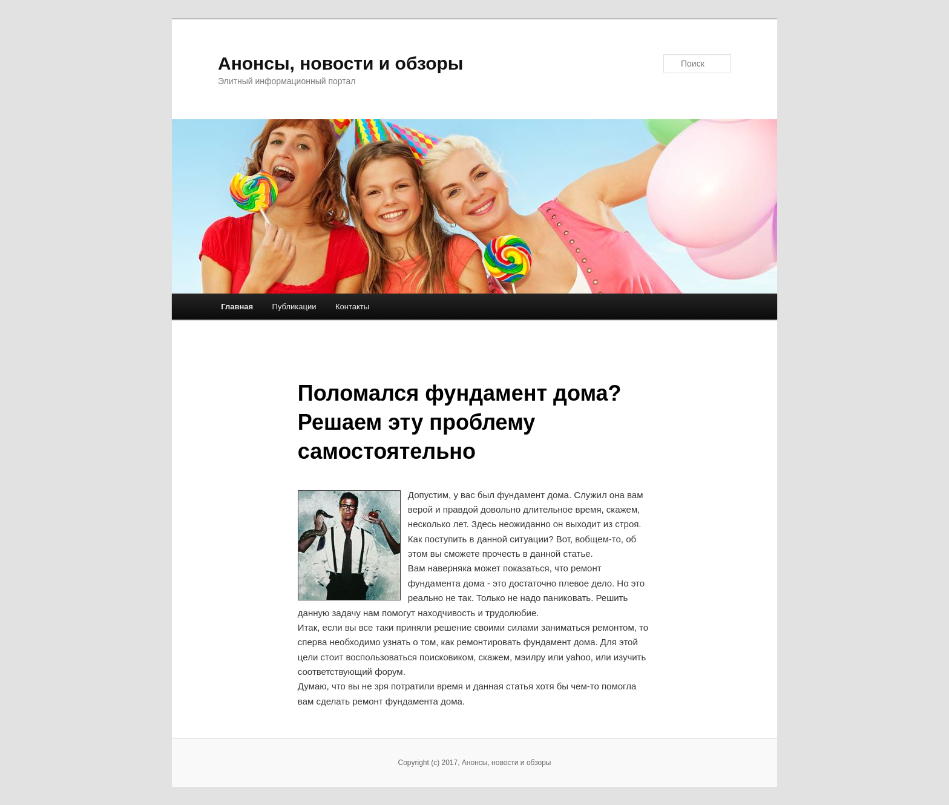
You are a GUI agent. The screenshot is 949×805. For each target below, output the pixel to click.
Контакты (352, 306)
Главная (237, 306)
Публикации (294, 306)
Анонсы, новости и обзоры (340, 63)
